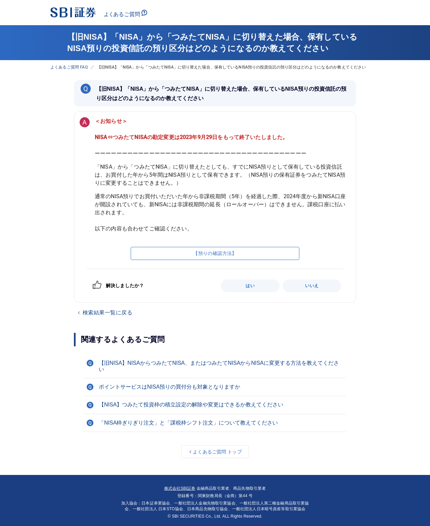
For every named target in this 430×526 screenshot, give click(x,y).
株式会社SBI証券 (180, 488)
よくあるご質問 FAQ (69, 67)
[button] (215, 366)
